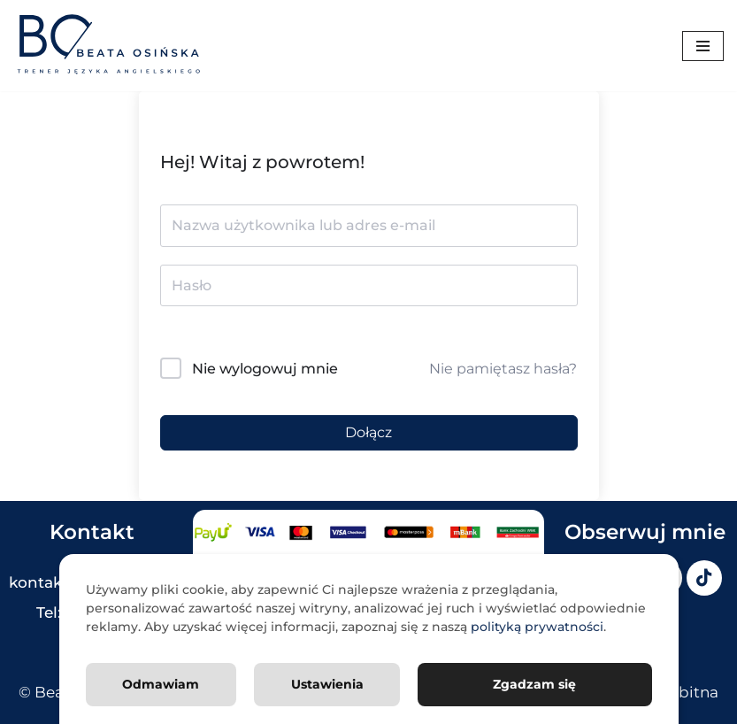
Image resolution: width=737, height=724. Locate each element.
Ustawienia (327, 683)
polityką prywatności (537, 626)
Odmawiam (160, 683)
